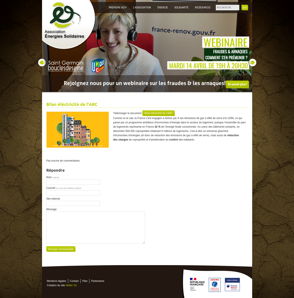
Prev (42, 62)
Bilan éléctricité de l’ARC (159, 113)
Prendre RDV (118, 7)
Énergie (162, 7)
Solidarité (181, 7)
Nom (52, 177)
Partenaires (97, 281)
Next (252, 62)
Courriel (63, 187)
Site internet (53, 198)
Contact (74, 281)
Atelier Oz (71, 285)
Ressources (202, 7)
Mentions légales (56, 281)
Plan (84, 281)
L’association (142, 7)
